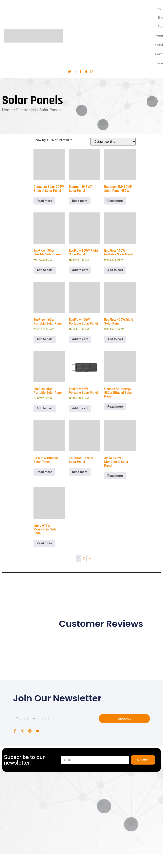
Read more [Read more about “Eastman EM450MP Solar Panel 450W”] (115, 201)
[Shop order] (113, 141)
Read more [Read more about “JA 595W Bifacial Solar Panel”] (44, 472)
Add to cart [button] (44, 270)
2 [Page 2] (84, 558)
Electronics (26, 110)
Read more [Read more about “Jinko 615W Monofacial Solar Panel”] (44, 543)
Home (7, 110)
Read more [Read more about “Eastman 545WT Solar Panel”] (80, 201)
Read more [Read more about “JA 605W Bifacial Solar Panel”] (80, 472)
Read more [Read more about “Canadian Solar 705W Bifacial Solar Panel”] (44, 201)
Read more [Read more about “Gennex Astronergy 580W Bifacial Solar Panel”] (115, 406)
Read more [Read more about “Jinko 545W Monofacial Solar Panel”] (115, 476)
